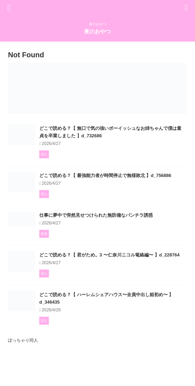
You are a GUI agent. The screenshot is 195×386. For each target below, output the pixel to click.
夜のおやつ (97, 31)
